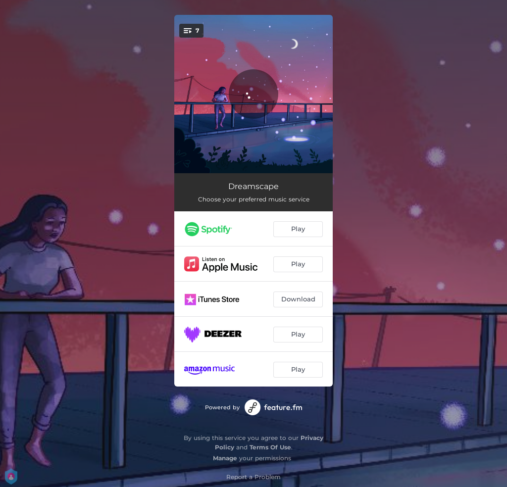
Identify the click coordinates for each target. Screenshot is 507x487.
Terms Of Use (270, 447)
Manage (225, 458)
